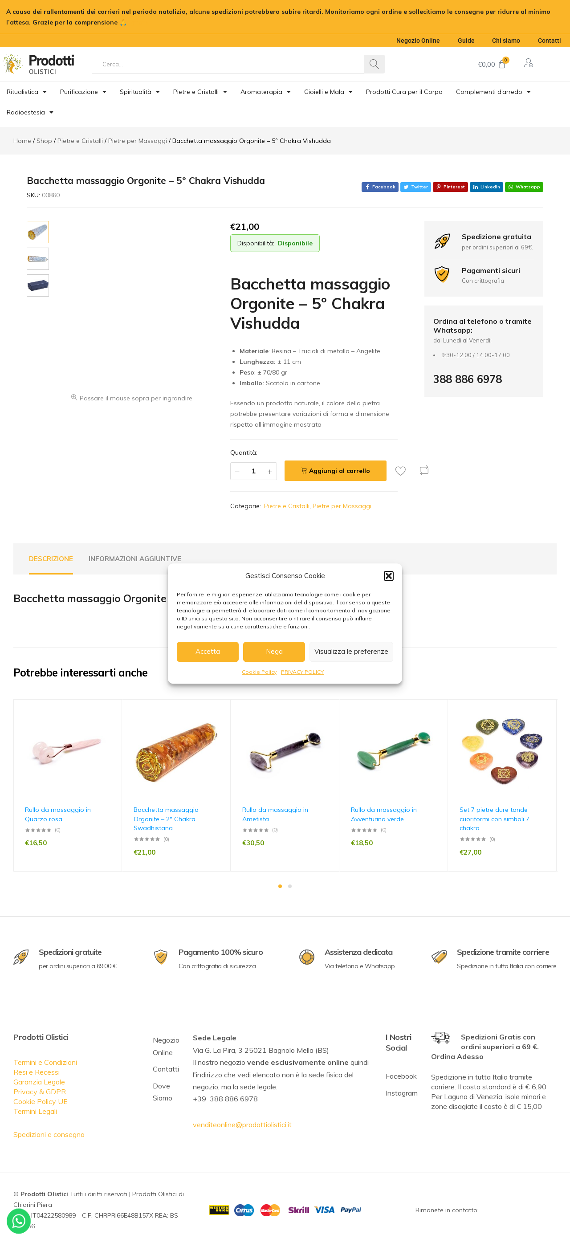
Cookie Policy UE (40, 1101)
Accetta (207, 651)
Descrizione (51, 558)
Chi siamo (506, 40)
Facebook (401, 1076)
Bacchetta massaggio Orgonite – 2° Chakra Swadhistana (166, 819)
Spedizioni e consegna (49, 1134)
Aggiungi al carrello (339, 471)
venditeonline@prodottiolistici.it (242, 1124)
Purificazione (83, 91)
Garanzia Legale (39, 1081)
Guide (465, 40)
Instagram (402, 1092)
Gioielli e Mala (328, 91)
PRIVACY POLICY (302, 671)
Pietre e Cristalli (200, 91)
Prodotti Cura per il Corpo (404, 92)
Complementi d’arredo (493, 91)
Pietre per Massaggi (342, 506)
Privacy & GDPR (39, 1091)
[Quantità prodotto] (254, 471)
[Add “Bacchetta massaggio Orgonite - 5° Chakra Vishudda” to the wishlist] (403, 470)
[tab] (51, 559)
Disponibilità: (255, 243)
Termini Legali (35, 1111)
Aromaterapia (265, 91)
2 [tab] (290, 886)
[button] (388, 575)
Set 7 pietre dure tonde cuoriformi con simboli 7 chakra (494, 819)
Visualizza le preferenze (351, 651)
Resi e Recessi (36, 1072)
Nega (274, 651)
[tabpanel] (67, 785)
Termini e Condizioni (45, 1062)
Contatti (549, 40)
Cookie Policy (259, 671)
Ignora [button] (139, 22)
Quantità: (243, 452)
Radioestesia (30, 112)
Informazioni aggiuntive (135, 558)
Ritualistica (27, 91)
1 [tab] (280, 886)
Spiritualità (140, 91)
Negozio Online (418, 40)
